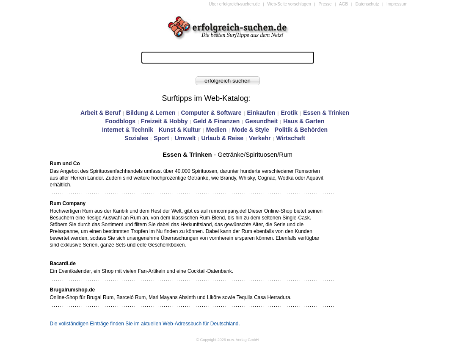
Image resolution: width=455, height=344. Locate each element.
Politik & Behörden (301, 129)
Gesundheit (261, 121)
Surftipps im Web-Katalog (205, 98)
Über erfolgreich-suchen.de (234, 4)
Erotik (289, 112)
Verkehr (259, 138)
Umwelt (185, 138)
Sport (161, 138)
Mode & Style (250, 129)
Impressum (396, 4)
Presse (324, 4)
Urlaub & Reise (222, 138)
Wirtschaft (290, 138)
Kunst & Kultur (180, 129)
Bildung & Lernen (151, 112)
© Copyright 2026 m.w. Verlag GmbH (227, 340)
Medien (216, 129)
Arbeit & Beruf (100, 112)
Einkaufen (261, 112)
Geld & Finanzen (216, 121)
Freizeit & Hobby (164, 121)
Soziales (136, 138)
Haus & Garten (303, 121)
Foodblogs (120, 121)
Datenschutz (367, 4)
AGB (343, 4)
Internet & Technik (127, 129)
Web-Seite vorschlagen (289, 4)
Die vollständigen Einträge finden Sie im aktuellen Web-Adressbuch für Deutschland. (145, 324)
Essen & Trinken (326, 112)
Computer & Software (211, 112)
